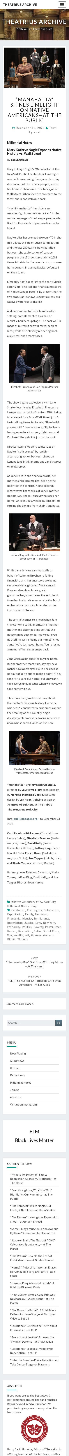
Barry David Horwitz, (20, 1449)
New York (49, 922)
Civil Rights (34, 910)
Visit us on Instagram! (24, 1104)
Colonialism (51, 910)
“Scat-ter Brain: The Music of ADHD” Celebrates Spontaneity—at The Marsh (32, 1245)
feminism (41, 914)
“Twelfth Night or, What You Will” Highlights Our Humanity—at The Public (31, 1194)
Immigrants (41, 918)
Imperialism (15, 922)
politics (27, 927)
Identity (27, 918)
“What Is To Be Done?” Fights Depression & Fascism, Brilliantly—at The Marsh (33, 1179)
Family (29, 914)
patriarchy (13, 927)
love (38, 922)
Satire (38, 931)
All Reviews (17, 1061)
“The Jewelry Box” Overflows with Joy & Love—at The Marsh (34, 962)
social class (51, 931)
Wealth (18, 935)
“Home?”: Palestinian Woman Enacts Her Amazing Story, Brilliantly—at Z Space (33, 1272)
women (36, 935)
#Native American (22, 902)
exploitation (15, 914)
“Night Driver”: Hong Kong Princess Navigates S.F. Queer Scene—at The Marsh (32, 1299)
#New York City (45, 902)
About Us (16, 1097)
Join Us (14, 1090)
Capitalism (18, 910)
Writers (15, 1068)
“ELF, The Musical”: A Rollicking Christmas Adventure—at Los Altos (34, 981)
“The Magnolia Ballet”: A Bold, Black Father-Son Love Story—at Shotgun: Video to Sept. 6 (33, 1314)
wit (27, 935)
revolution (25, 931)
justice (28, 922)
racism (11, 931)
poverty (38, 927)
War (9, 935)
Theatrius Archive (20, 4)
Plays (34, 906)
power (49, 927)
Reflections (17, 1075)
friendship (13, 918)
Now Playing (18, 1053)
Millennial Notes (18, 906)
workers (22, 939)
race (58, 927)
